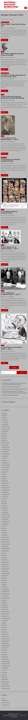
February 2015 (5, 537)
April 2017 (4, 478)
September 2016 (6, 494)
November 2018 (5, 449)
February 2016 (5, 510)
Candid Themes (14, 716)
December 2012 (5, 591)
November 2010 (5, 641)
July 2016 (4, 499)
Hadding (12, 28)
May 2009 (4, 674)
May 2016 (4, 503)
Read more (4, 40)
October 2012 (5, 596)
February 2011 (5, 634)
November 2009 (5, 663)
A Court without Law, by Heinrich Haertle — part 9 (11, 348)
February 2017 (5, 483)
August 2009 (5, 668)
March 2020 (5, 420)
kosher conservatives (5, 22)
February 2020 (5, 422)
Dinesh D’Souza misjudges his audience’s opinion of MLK (14, 389)
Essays (2, 51)
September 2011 (6, 618)
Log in (3, 698)
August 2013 (5, 575)
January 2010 (5, 659)
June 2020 (4, 413)
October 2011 (5, 616)
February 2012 (5, 607)
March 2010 (5, 656)
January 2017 (5, 485)
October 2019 (5, 431)
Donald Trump (3, 157)
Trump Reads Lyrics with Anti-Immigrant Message (11, 160)
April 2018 (4, 460)
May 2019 (4, 438)
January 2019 (5, 445)
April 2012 (4, 602)
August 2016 (5, 496)
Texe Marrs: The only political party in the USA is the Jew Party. (13, 75)
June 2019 (4, 435)
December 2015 (5, 514)
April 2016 (4, 505)
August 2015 (5, 523)
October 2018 (5, 451)
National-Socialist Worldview (11, 4)
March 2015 (5, 535)
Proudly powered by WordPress (10, 715)
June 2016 (4, 501)
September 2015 (6, 521)
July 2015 (4, 526)
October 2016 (5, 492)
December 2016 (5, 487)
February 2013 (5, 589)
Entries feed (4, 700)
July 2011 (4, 623)
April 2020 (4, 417)
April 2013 (4, 584)
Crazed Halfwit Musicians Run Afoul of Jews (9, 212)
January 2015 (5, 539)
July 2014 (4, 553)
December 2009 (5, 661)
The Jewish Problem (4, 73)
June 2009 (4, 672)
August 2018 (5, 456)
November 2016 (5, 490)
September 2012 (6, 598)
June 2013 (4, 580)
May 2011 (4, 627)
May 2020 (4, 415)
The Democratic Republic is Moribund (10, 395)
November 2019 (5, 429)
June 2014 (4, 555)
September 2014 (6, 548)
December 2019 (5, 426)
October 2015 (5, 519)
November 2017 (5, 467)
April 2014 (4, 557)
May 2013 (4, 582)
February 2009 (5, 681)
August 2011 (5, 620)
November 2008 (5, 688)
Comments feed (5, 702)
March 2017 (5, 481)
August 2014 (5, 550)
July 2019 (4, 433)
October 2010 (5, 643)
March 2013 (5, 587)
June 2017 (4, 476)
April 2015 (4, 532)
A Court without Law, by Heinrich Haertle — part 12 (9, 138)
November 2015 (5, 517)
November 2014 (5, 544)
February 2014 (5, 562)
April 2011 (4, 629)
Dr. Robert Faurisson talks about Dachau (11, 386)
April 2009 (4, 677)
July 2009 (4, 670)
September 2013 (6, 573)
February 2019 (5, 442)
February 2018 (5, 463)
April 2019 (4, 440)
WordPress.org (5, 705)
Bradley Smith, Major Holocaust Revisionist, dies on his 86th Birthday (12, 97)
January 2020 (5, 424)
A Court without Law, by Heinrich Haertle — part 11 (9, 247)
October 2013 (5, 571)
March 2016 (5, 508)
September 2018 (6, 454)
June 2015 (4, 528)
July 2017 (4, 474)
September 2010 (6, 645)
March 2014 (5, 559)
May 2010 (4, 652)
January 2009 (5, 683)
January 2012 (5, 609)
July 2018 (4, 458)
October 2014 (5, 546)
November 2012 (5, 593)
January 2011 (5, 636)
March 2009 (5, 679)
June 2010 (4, 650)
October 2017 (5, 469)
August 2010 (5, 647)
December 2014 (5, 541)
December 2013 (5, 566)
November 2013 (5, 569)
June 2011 (4, 625)
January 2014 (5, 564)
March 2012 (5, 605)
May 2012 (4, 600)
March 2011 (5, 632)
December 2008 (5, 686)
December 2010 (5, 638)
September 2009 (6, 665)
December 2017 (5, 465)
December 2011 (5, 611)
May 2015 (4, 530)
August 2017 (5, 472)
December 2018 (5, 447)
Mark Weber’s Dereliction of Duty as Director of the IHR (12, 54)
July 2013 (4, 578)
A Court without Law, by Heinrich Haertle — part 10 (10, 293)
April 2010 (4, 654)
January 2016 (5, 512)
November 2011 (5, 614)
